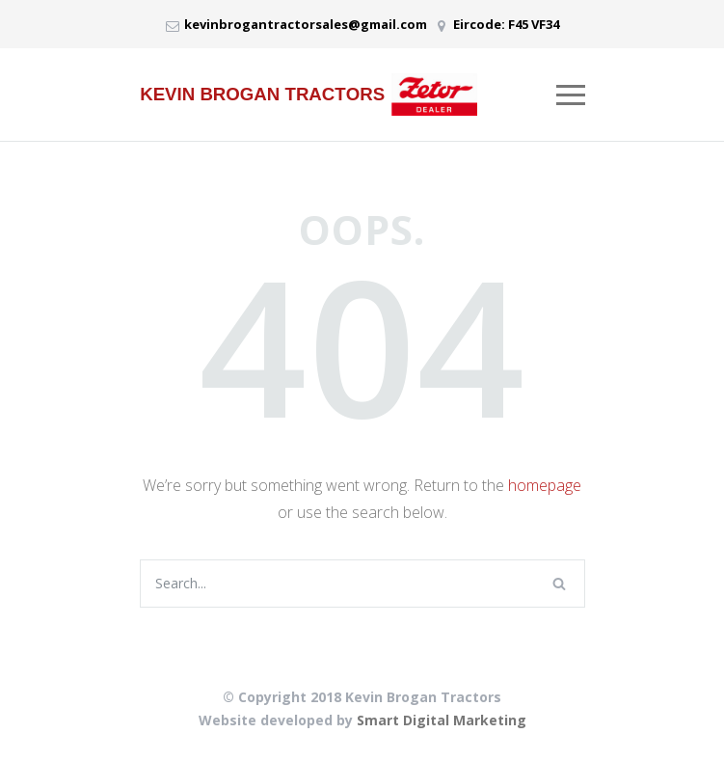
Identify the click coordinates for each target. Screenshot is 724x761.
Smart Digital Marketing (441, 720)
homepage (544, 485)
